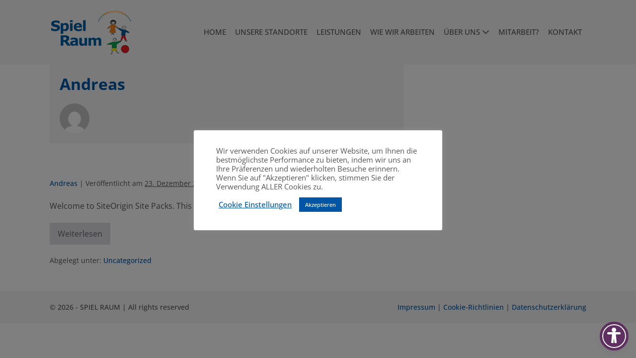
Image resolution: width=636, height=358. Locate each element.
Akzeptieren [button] (320, 204)
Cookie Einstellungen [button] (255, 204)
